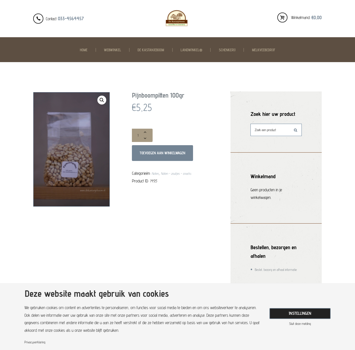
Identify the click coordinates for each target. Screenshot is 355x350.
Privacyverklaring (37, 342)
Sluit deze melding (300, 325)
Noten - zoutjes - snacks (182, 178)
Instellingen (300, 312)
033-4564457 (71, 18)
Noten (156, 178)
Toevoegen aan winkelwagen (171, 156)
